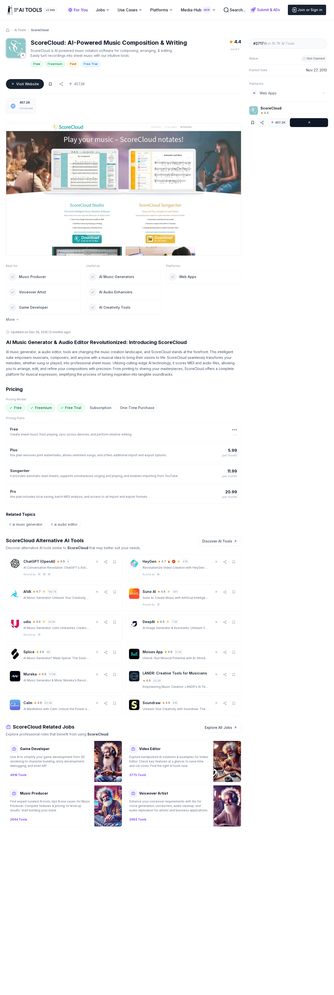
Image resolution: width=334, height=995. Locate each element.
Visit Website (25, 84)
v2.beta (50, 9)
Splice (29, 652)
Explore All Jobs (221, 727)
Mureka (30, 674)
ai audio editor (64, 524)
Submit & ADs (265, 9)
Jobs (103, 9)
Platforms (161, 9)
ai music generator (25, 524)
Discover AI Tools (219, 541)
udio (27, 622)
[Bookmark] (50, 84)
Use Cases (130, 9)
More (12, 319)
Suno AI (149, 591)
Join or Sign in (307, 9)
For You (78, 9)
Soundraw (152, 703)
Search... (235, 9)
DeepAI (149, 622)
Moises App (153, 652)
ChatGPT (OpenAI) (39, 561)
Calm (27, 703)
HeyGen (149, 561)
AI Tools (20, 30)
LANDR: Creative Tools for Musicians (175, 673)
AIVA (27, 591)
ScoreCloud (270, 108)
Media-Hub (198, 10)
